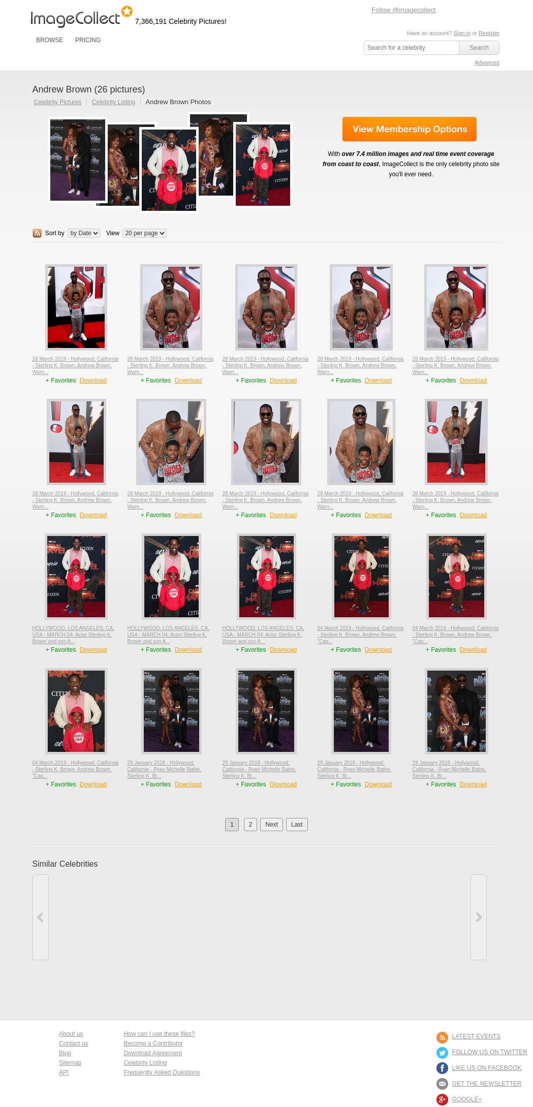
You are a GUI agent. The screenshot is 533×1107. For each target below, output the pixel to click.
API (64, 1072)
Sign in (462, 33)
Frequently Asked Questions (161, 1072)
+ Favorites (62, 380)
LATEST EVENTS (476, 1036)
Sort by (55, 233)
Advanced (487, 62)
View (112, 233)
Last (297, 824)
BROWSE (49, 40)
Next (271, 824)
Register (489, 33)
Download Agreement (152, 1053)
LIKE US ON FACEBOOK (487, 1067)
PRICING (88, 40)
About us (71, 1033)
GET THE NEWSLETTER (487, 1083)
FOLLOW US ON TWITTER (489, 1052)
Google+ (467, 1099)
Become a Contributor (153, 1043)
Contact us (73, 1043)
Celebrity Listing (113, 102)
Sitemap (70, 1062)
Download (93, 380)
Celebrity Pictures (58, 102)
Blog (65, 1053)
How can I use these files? (159, 1033)
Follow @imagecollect (403, 10)
